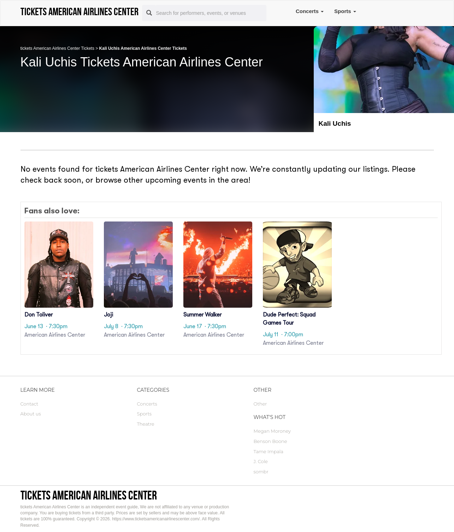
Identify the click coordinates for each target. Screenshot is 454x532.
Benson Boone (270, 441)
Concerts (310, 11)
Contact (29, 404)
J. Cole (261, 461)
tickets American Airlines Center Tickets (57, 48)
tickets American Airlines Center (88, 495)
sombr (261, 471)
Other (260, 404)
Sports (345, 11)
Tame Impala (268, 451)
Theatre (145, 424)
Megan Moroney (272, 431)
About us (30, 413)
